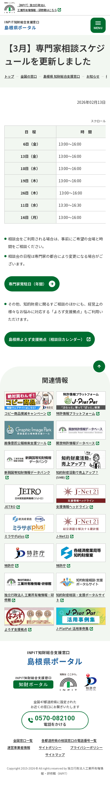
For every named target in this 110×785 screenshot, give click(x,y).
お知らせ (92, 76)
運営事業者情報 (18, 747)
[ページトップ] (99, 366)
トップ (9, 76)
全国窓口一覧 (23, 740)
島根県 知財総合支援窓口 (61, 76)
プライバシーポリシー (86, 747)
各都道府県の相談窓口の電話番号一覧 (69, 740)
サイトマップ (55, 754)
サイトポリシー (50, 747)
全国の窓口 (29, 76)
